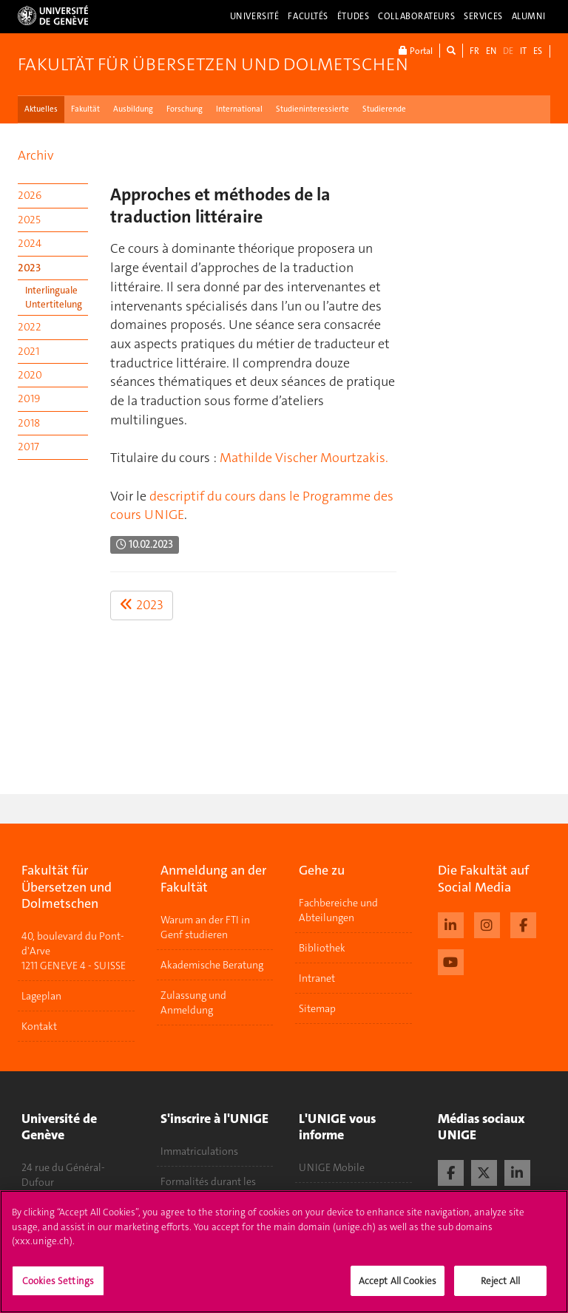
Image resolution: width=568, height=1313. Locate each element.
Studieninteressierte (312, 109)
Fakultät (85, 109)
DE (508, 51)
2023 (29, 267)
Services (483, 16)
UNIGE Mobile (332, 1167)
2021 (28, 351)
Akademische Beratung (211, 964)
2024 (29, 243)
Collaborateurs (416, 16)
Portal (416, 50)
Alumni (529, 16)
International (239, 109)
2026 (29, 195)
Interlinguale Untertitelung (53, 297)
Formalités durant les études (208, 1189)
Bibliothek (322, 947)
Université (255, 16)
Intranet (317, 978)
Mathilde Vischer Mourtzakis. (304, 457)
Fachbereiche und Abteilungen (338, 910)
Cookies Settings (58, 1287)
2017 (28, 446)
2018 (29, 422)
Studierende (384, 109)
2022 (29, 326)
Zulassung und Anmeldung (193, 1002)
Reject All (500, 1287)
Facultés (308, 16)
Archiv (35, 155)
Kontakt (39, 1026)
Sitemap (317, 1008)
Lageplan (41, 995)
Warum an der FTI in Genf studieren (205, 927)
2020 (30, 374)
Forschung (184, 109)
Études (353, 16)
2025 (29, 219)
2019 (29, 398)
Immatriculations (199, 1151)
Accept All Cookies (397, 1287)
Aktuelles (41, 109)
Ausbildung (133, 109)
